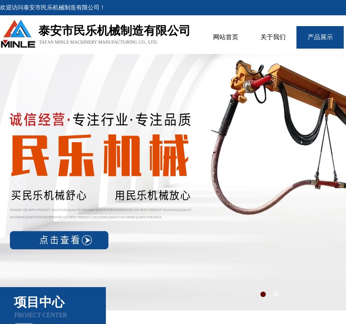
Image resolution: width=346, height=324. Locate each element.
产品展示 (320, 37)
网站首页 (225, 37)
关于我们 (273, 37)
